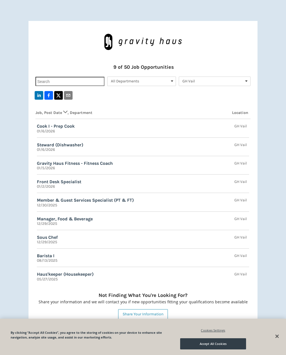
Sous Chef (47, 237)
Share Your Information (143, 314)
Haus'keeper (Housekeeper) (65, 274)
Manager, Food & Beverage (65, 218)
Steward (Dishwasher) (60, 144)
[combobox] (141, 81)
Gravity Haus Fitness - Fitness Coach (75, 163)
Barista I (45, 255)
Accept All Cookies (213, 344)
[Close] (277, 336)
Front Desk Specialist (59, 181)
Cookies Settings (213, 330)
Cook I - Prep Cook (56, 126)
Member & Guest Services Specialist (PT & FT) (85, 200)
